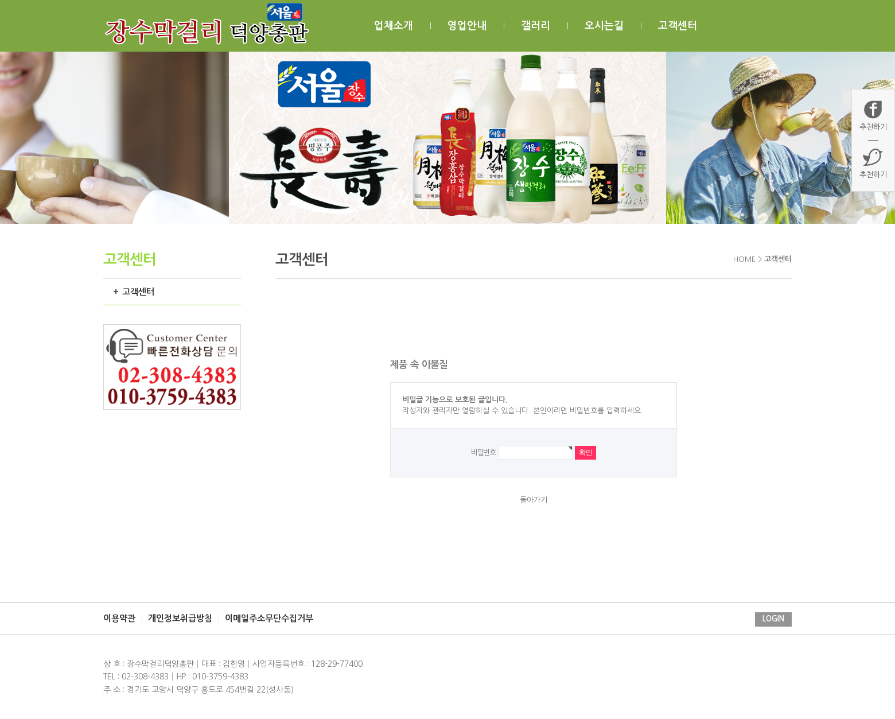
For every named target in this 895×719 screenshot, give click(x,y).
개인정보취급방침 (180, 618)
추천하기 (873, 115)
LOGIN (773, 619)
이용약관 (119, 618)
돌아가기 (533, 500)
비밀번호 (483, 452)
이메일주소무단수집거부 (269, 618)
